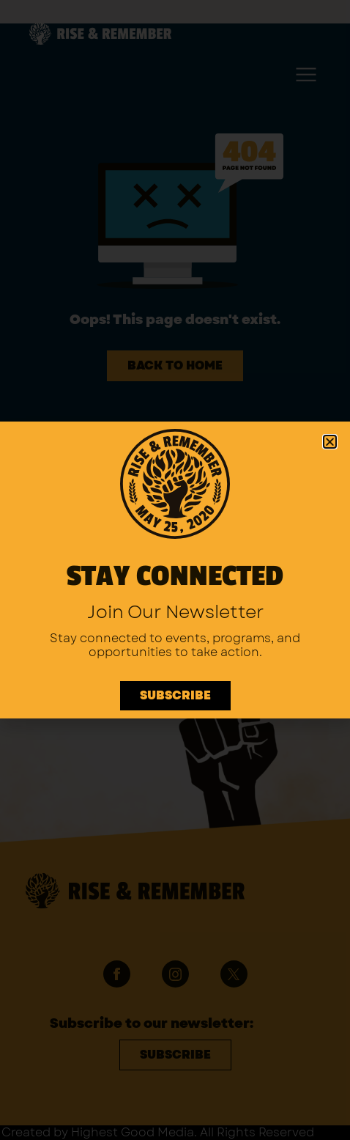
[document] (175, 570)
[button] (329, 441)
